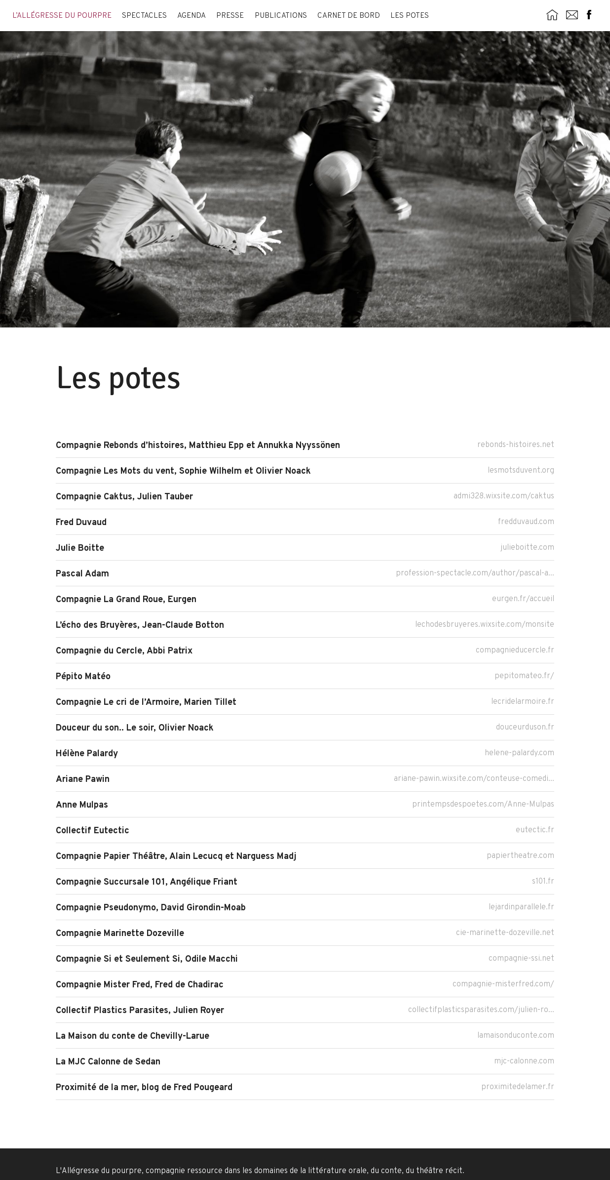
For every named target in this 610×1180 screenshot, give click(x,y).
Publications (281, 16)
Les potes (409, 16)
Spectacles (144, 16)
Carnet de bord (348, 16)
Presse (230, 16)
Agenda (191, 16)
